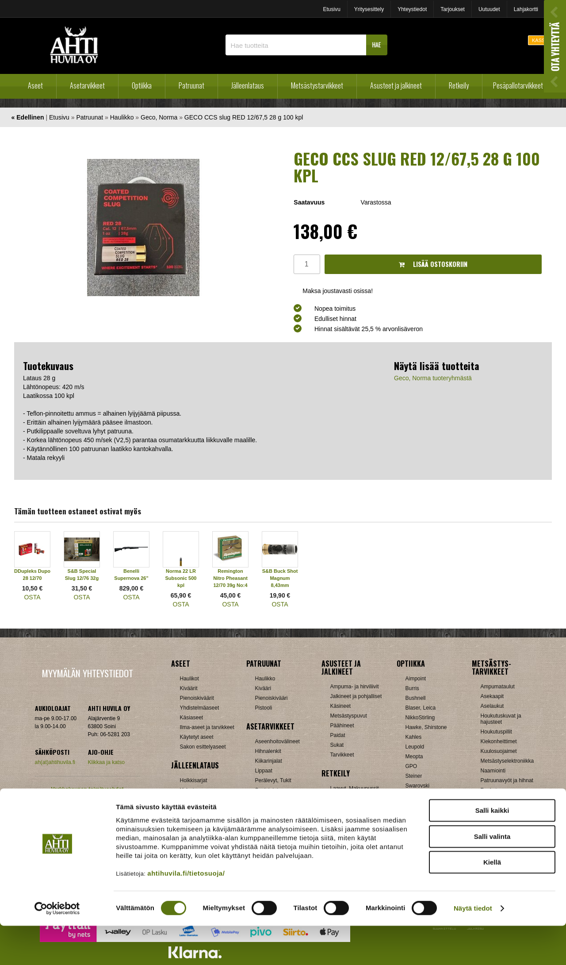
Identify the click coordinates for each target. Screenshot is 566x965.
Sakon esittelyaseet (203, 747)
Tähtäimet (267, 800)
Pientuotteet (344, 808)
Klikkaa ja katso (106, 762)
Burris (412, 688)
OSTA (32, 597)
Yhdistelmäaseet (199, 708)
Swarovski (417, 786)
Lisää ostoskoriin (433, 264)
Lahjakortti (526, 9)
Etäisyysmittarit (423, 815)
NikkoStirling (420, 717)
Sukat (337, 745)
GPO (411, 766)
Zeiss (411, 805)
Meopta (414, 756)
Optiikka (142, 85)
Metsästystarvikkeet (317, 85)
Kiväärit (189, 688)
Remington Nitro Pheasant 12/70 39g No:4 (230, 578)
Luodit (187, 810)
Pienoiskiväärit (197, 698)
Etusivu (331, 9)
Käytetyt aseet (197, 737)
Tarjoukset (452, 9)
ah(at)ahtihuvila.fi (55, 762)
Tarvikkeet (342, 755)
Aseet (35, 85)
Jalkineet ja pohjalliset (356, 696)
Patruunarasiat (197, 819)
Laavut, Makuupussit (354, 788)
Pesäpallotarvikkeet (518, 85)
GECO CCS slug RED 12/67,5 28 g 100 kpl (243, 117)
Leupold (414, 747)
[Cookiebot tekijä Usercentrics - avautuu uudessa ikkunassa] (57, 947)
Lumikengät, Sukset (353, 798)
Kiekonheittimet (499, 741)
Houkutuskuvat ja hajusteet (501, 719)
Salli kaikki (492, 849)
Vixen (412, 795)
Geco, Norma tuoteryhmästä (433, 378)
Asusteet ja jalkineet (396, 85)
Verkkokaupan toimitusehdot (87, 789)
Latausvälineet (197, 800)
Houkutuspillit (496, 732)
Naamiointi (493, 771)
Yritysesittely (369, 9)
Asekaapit (492, 696)
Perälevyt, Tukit (273, 780)
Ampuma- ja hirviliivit (354, 686)
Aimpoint (415, 679)
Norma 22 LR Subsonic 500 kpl (181, 578)
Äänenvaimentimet (277, 819)
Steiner (413, 776)
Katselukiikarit (421, 825)
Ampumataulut (498, 686)
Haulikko (122, 117)
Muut (487, 819)
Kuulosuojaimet (499, 751)
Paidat (337, 735)
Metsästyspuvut (348, 716)
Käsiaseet (191, 717)
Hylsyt (187, 790)
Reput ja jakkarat (350, 817)
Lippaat (263, 771)
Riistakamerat (497, 810)
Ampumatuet (270, 810)
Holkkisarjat (193, 780)
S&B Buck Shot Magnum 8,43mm (280, 578)
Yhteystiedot (412, 9)
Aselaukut (492, 706)
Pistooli (263, 708)
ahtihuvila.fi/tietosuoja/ (186, 912)
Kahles (413, 737)
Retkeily (459, 85)
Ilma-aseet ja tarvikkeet (207, 727)
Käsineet (340, 706)
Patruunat (191, 85)
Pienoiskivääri (271, 698)
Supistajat (267, 790)
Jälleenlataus (247, 85)
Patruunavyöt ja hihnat (507, 780)
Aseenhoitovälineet (277, 741)
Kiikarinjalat (268, 761)
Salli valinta (492, 876)
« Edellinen (27, 117)
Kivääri (263, 688)
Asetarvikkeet (87, 85)
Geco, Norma (159, 117)
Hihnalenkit (268, 751)
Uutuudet (489, 9)
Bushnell (415, 698)
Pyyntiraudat (495, 800)
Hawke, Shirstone (426, 727)
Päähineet (342, 725)
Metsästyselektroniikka (507, 761)
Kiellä (492, 901)
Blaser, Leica (420, 708)
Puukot (489, 790)
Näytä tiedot (473, 947)
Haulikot (189, 679)
